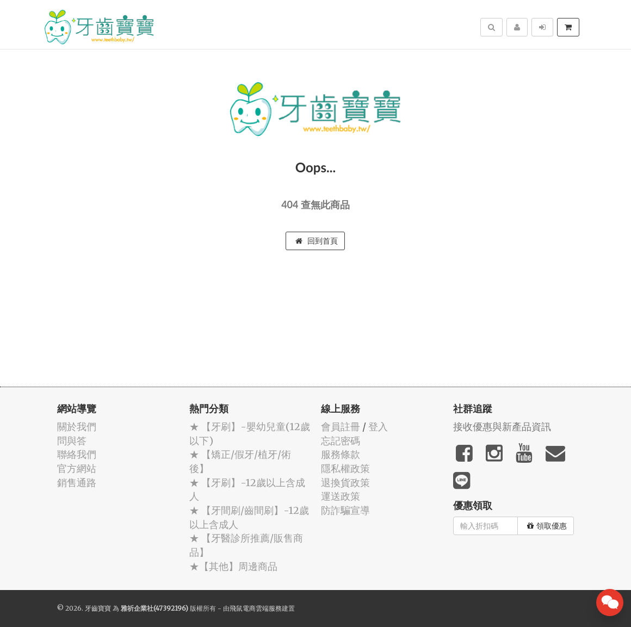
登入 (378, 426)
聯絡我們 (76, 454)
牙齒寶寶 (98, 608)
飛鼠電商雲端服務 (256, 608)
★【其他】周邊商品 (233, 566)
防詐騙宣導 (345, 510)
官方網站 (76, 468)
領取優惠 (547, 526)
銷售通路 (76, 482)
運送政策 (340, 496)
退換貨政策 (345, 482)
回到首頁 (316, 241)
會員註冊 (340, 426)
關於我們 (76, 426)
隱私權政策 (345, 468)
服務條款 (340, 454)
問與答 (71, 440)
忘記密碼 (340, 440)
